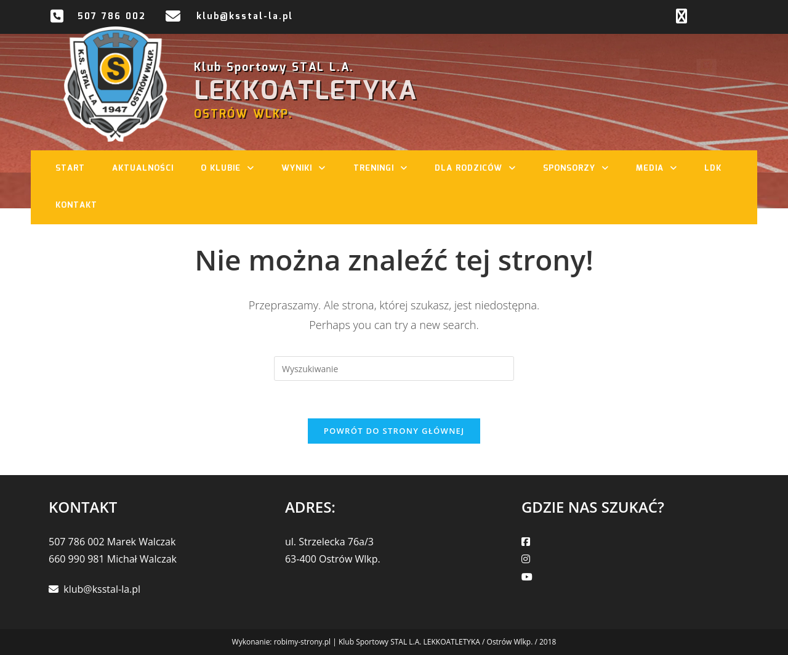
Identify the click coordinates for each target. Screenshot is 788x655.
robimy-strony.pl (302, 642)
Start (70, 168)
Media (663, 168)
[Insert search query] (394, 368)
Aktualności (143, 168)
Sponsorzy (582, 168)
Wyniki (309, 168)
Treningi (386, 168)
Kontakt (76, 205)
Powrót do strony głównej (394, 430)
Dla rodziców (481, 168)
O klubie (234, 168)
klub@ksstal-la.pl (244, 16)
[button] (254, 168)
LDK (713, 168)
